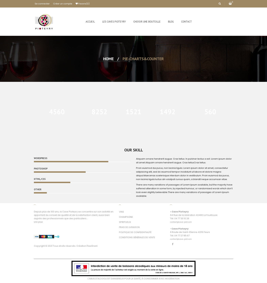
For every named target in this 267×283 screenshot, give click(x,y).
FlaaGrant (92, 246)
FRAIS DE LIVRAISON (129, 227)
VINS (121, 211)
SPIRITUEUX (125, 222)
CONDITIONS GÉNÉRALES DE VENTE (137, 237)
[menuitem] (90, 21)
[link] (181, 220)
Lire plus (38, 222)
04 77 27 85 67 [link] (182, 235)
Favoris (83, 3)
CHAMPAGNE (126, 217)
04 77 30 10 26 (181, 218)
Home (108, 58)
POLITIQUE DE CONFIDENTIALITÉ (135, 232)
